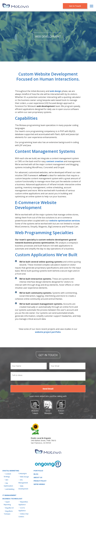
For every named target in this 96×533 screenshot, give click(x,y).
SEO (6, 480)
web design (55, 91)
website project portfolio (48, 332)
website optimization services (64, 220)
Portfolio (38, 471)
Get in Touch (75, 6)
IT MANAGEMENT (9, 495)
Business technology (12, 498)
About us (38, 477)
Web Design (24, 477)
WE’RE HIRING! (39, 484)
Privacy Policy (40, 481)
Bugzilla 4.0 (9, 508)
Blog (36, 474)
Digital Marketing (10, 471)
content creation (54, 161)
